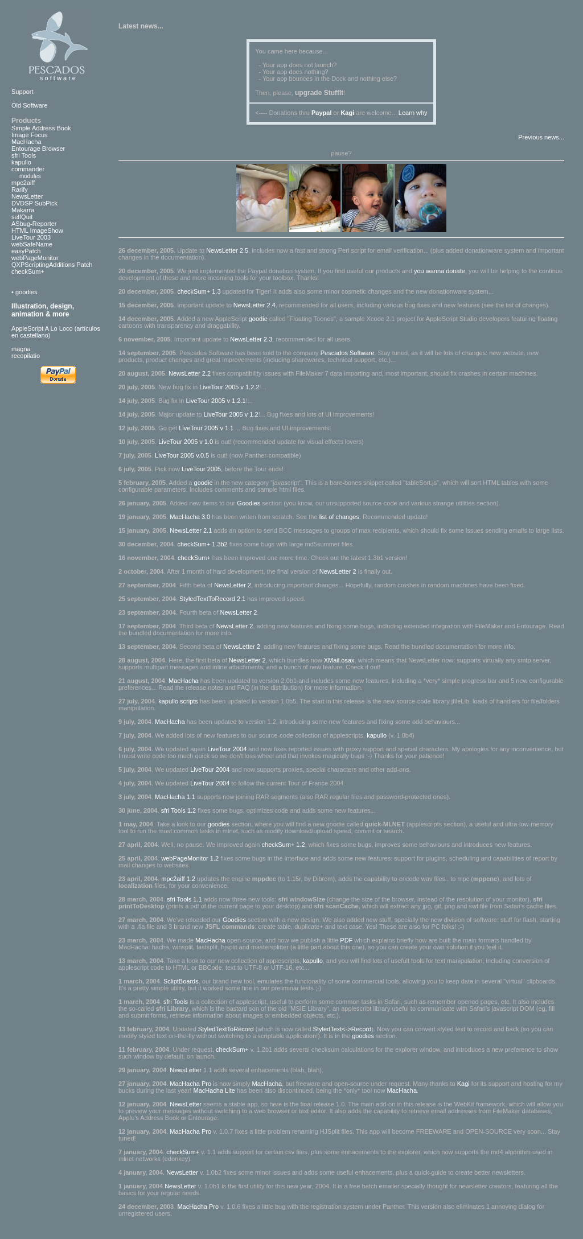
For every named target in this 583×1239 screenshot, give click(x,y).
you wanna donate (439, 270)
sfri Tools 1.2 (178, 810)
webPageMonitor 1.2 (190, 858)
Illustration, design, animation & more (42, 310)
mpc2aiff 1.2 (178, 878)
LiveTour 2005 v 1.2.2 (229, 387)
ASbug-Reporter (34, 223)
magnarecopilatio (25, 352)
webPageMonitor (35, 257)
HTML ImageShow (37, 230)
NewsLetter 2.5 (227, 250)
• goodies (24, 292)
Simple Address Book (41, 128)
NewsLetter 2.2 (190, 373)
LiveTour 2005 (201, 469)
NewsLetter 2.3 (251, 339)
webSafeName (31, 244)
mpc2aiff (23, 182)
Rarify (19, 189)
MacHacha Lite (214, 1090)
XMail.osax (339, 660)
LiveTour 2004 (227, 749)
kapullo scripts (178, 701)
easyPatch (25, 251)
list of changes (339, 516)
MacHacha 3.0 (190, 516)
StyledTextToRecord (226, 1029)
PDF (346, 940)
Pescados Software (348, 352)
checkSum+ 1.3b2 (202, 544)
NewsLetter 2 (337, 571)
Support (22, 91)
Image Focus (29, 134)
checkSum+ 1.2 (283, 844)
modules (26, 176)
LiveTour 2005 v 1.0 (186, 441)
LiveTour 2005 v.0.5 (183, 455)
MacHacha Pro (191, 1083)
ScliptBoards (181, 981)
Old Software (29, 105)
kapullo (21, 162)
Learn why (413, 112)
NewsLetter (27, 196)
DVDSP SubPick (34, 203)
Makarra (22, 210)
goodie (258, 318)
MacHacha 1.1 (175, 796)
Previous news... (541, 137)
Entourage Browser (38, 148)
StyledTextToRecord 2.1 (212, 598)
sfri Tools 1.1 (185, 899)
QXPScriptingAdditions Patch (51, 264)
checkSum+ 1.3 (198, 291)
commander (27, 169)
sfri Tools (23, 155)
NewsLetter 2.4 (254, 305)
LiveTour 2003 (31, 237)
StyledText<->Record (342, 1029)
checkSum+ (27, 271)
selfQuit (21, 216)
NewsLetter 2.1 (191, 530)
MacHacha (26, 141)
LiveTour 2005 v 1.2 (231, 414)
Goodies (248, 503)
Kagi (463, 1083)
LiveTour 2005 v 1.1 (207, 428)
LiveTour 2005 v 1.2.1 (215, 400)
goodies (219, 824)
